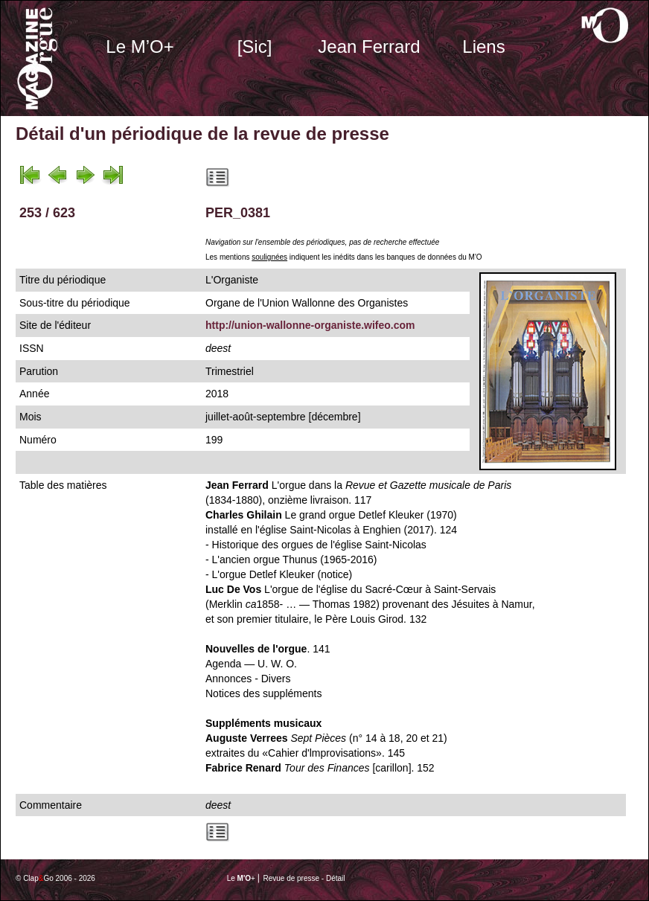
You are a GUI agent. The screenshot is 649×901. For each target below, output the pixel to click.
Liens (483, 46)
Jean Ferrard (369, 46)
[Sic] (254, 46)
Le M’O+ (139, 46)
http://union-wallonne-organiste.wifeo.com (310, 325)
